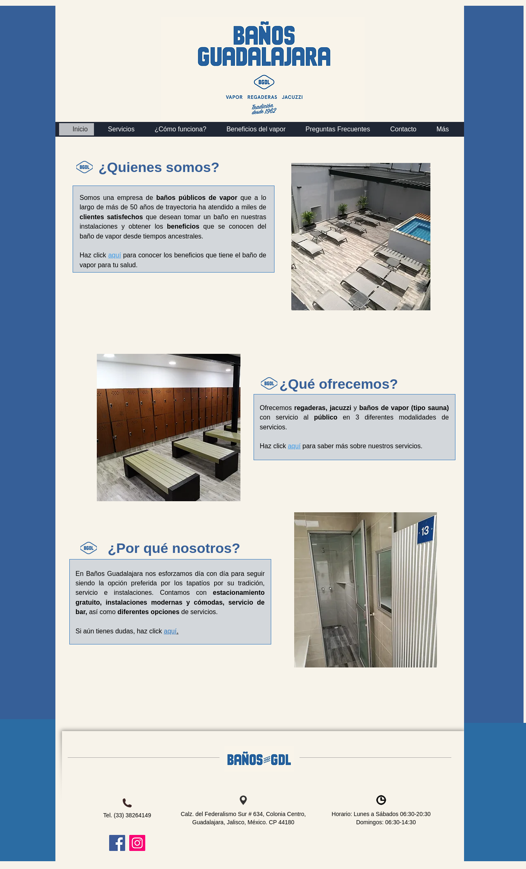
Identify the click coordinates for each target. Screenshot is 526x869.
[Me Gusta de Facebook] (115, 723)
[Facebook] (117, 843)
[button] (439, 129)
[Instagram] (137, 843)
